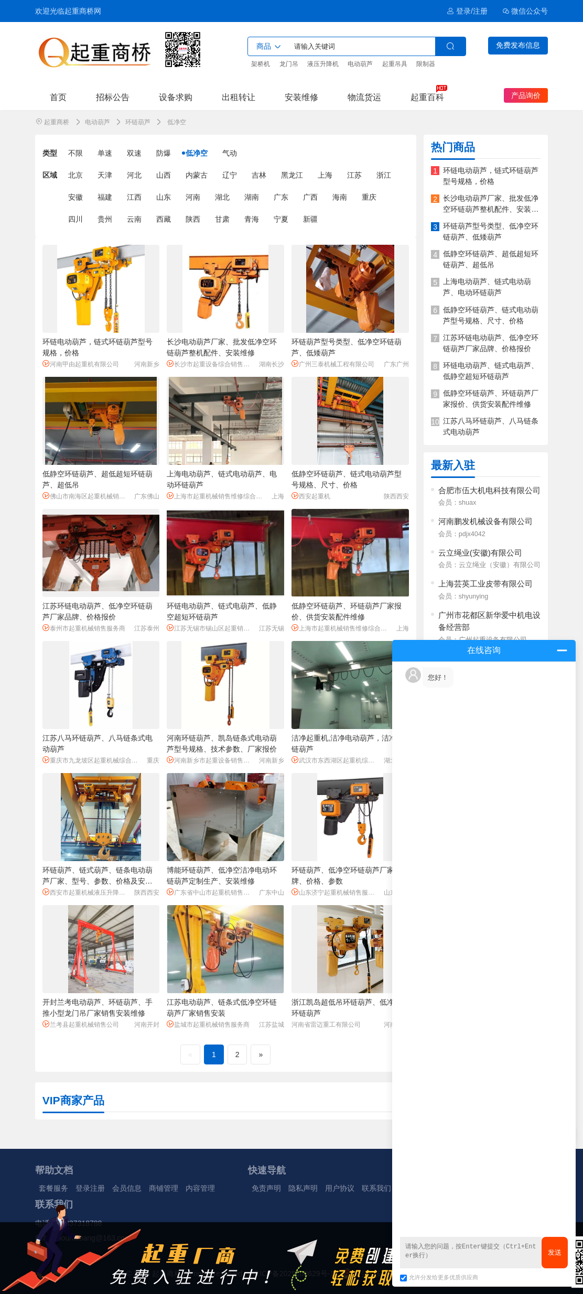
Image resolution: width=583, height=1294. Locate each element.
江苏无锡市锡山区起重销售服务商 (211, 628)
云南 (134, 219)
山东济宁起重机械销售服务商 (336, 892)
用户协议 (339, 1188)
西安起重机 (311, 496)
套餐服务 (53, 1188)
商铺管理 (163, 1188)
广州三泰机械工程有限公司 (333, 364)
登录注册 (90, 1188)
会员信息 (127, 1188)
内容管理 (200, 1188)
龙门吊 (288, 64)
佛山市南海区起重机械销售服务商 (86, 496)
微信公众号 (525, 11)
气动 (229, 153)
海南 (339, 197)
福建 (105, 197)
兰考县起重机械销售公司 (80, 1024)
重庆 (369, 197)
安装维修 (301, 97)
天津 (105, 175)
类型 (49, 153)
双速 (134, 153)
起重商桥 (56, 122)
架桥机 (260, 64)
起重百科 (427, 97)
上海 (325, 175)
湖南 (251, 197)
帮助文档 (54, 1170)
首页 (58, 97)
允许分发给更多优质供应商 (439, 1277)
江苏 (354, 175)
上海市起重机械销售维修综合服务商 (217, 496)
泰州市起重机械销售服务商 (83, 628)
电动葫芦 (360, 64)
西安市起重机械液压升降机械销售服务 (86, 892)
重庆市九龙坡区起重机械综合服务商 (93, 760)
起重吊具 (394, 64)
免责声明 (266, 1188)
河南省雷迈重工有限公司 (326, 1024)
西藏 (163, 219)
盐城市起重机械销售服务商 (208, 1024)
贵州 (105, 219)
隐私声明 (303, 1188)
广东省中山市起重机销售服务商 (211, 892)
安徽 (75, 197)
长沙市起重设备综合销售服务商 (211, 364)
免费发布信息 (518, 45)
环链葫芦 (137, 122)
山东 (163, 197)
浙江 (383, 175)
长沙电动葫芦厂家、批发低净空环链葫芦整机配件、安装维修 (490, 209)
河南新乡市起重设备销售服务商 (211, 760)
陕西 (193, 219)
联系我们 (376, 1188)
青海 (251, 219)
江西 (134, 197)
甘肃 (222, 219)
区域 (49, 175)
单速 (105, 153)
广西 (310, 197)
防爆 (163, 153)
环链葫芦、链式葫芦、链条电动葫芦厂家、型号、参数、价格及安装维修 (97, 881)
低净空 (197, 153)
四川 (75, 219)
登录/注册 (467, 11)
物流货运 (364, 97)
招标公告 (112, 97)
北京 (75, 175)
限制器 (425, 64)
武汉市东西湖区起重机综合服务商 (336, 760)
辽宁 (229, 175)
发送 (555, 1252)
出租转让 (238, 97)
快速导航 (267, 1170)
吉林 (259, 175)
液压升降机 (323, 64)
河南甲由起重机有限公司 (80, 364)
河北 (134, 175)
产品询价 (526, 95)
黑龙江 (292, 175)
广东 (281, 197)
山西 (163, 175)
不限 (75, 153)
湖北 (222, 197)
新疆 (310, 219)
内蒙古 (197, 175)
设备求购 (175, 97)
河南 (193, 197)
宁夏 (281, 219)
